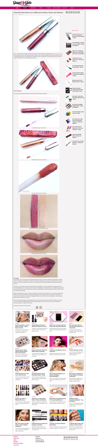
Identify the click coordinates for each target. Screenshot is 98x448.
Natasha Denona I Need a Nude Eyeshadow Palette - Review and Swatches (21, 351)
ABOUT (72, 7)
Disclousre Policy (40, 440)
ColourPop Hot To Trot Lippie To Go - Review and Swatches (78, 60)
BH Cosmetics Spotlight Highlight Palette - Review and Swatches (77, 106)
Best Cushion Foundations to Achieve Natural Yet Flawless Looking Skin (76, 375)
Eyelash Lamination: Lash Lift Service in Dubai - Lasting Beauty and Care (22, 326)
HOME (17, 7)
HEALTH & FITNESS (56, 7)
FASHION (49, 7)
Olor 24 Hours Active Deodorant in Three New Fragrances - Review (77, 128)
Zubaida (21, 14)
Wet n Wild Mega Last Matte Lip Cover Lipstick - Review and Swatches (78, 44)
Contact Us (38, 438)
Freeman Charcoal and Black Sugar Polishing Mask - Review (78, 36)
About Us (38, 436)
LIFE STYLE (64, 7)
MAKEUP (25, 7)
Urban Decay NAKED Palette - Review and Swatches (76, 136)
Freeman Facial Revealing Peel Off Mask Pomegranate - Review (78, 74)
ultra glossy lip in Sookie (58, 53)
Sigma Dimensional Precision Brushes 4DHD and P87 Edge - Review (77, 90)
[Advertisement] (62, 3)
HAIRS (41, 7)
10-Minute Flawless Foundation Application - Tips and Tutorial (76, 400)
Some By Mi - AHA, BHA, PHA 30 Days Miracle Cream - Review (78, 98)
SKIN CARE (33, 7)
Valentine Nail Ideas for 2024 (76, 350)
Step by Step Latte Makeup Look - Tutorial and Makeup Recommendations (58, 375)
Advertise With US (40, 441)
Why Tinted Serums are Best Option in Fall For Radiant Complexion (22, 425)
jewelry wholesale (75, 30)
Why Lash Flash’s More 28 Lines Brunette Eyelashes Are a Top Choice (76, 326)
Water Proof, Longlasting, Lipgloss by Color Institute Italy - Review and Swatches (78, 52)
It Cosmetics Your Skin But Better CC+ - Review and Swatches (78, 143)
